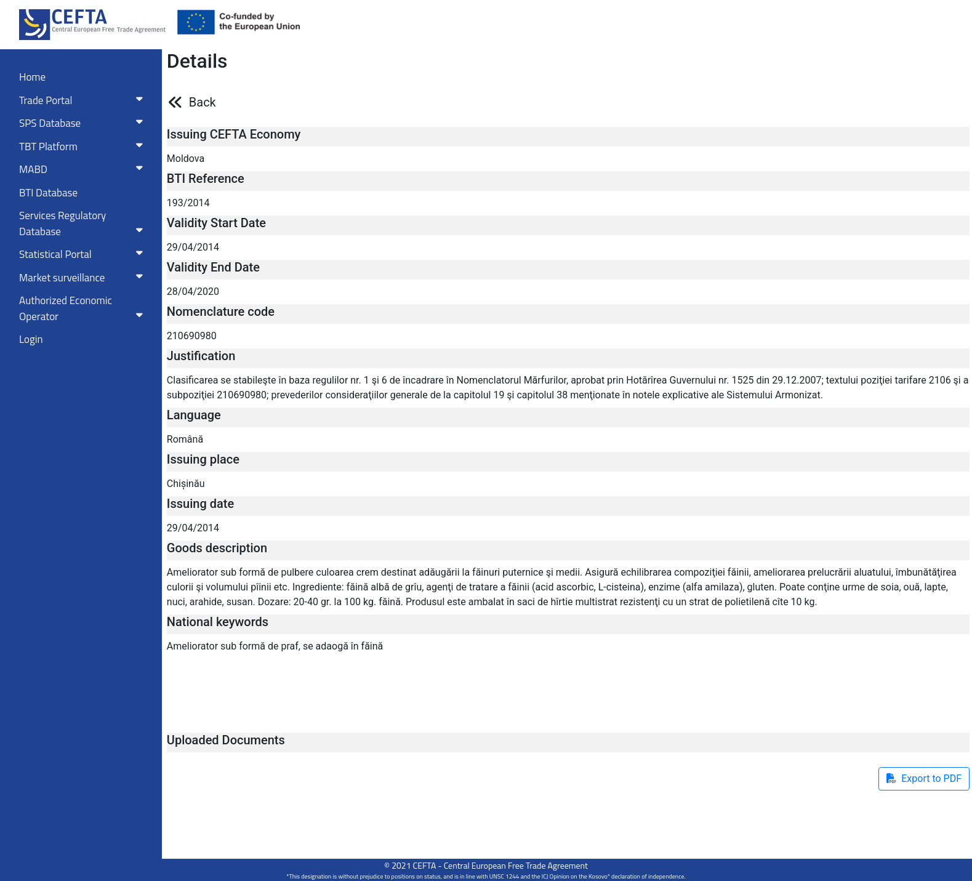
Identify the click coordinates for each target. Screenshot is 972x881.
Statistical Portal (83, 254)
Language (194, 415)
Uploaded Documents (226, 740)
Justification (201, 355)
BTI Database (48, 193)
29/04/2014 (193, 247)
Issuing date (200, 503)
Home (32, 77)
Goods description (217, 548)
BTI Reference (205, 178)
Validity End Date (213, 267)
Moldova (185, 158)
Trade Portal (83, 100)
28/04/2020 (193, 291)
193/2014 (188, 203)
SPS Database (83, 123)
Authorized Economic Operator (83, 308)
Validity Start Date (216, 222)
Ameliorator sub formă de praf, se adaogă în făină (275, 646)
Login (31, 339)
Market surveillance (83, 278)
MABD (83, 169)
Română (185, 439)
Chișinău (186, 483)
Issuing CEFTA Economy (234, 134)
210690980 (192, 336)
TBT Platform (83, 147)
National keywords (217, 621)
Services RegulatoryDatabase (83, 223)
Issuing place (203, 459)
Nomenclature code (221, 311)
